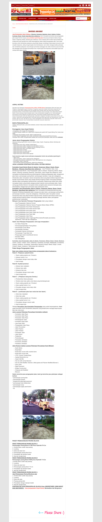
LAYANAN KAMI (32, 18)
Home (14, 18)
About (13, 5)
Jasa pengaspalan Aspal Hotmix (34, 488)
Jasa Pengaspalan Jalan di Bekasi (21, 34)
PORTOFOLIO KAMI (42, 18)
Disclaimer (31, 5)
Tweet (13, 27)
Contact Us (18, 5)
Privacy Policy (25, 5)
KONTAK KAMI (52, 18)
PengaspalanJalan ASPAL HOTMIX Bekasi (35, 107)
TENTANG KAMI (22, 18)
